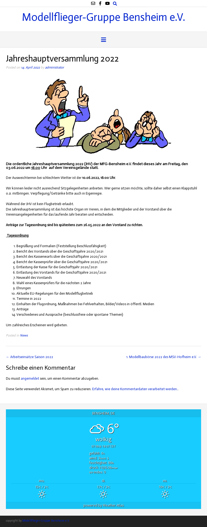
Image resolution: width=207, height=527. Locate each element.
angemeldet (30, 378)
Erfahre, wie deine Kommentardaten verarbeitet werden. (135, 389)
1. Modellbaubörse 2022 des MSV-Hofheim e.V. (163, 357)
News (24, 335)
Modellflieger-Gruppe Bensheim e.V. (103, 16)
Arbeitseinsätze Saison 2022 (29, 357)
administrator (54, 67)
